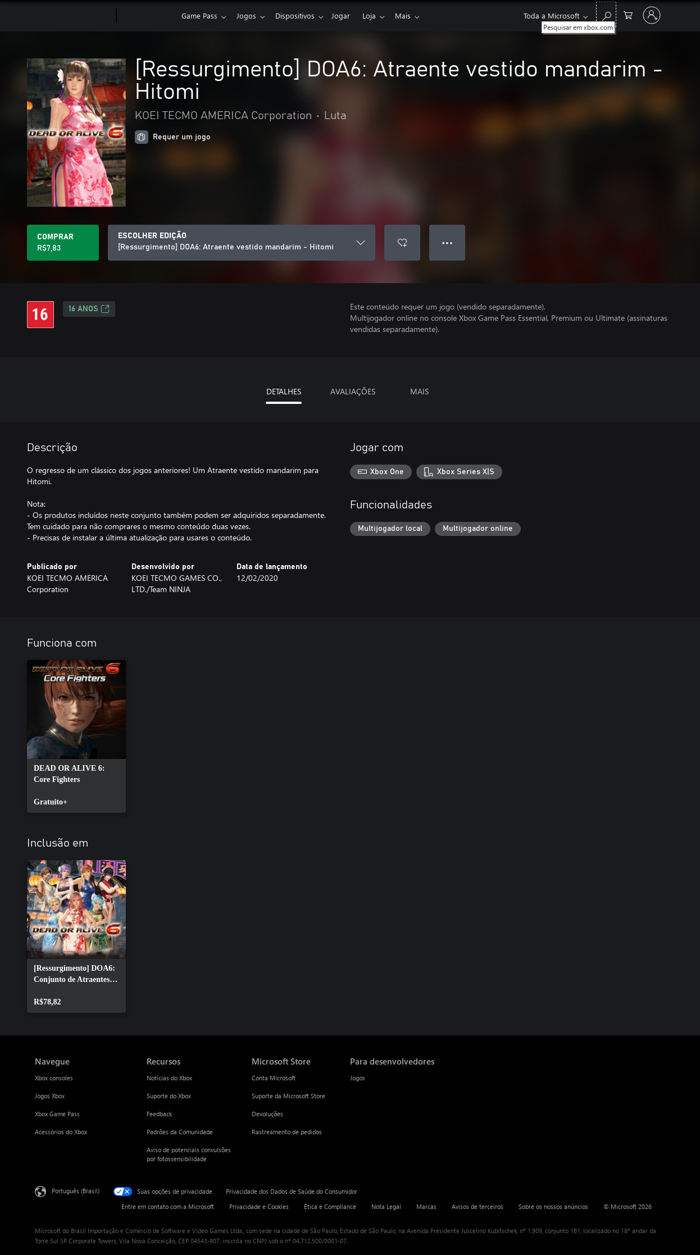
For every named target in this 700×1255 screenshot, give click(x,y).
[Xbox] (147, 16)
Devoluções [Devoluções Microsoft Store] (267, 1113)
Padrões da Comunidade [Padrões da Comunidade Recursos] (180, 1131)
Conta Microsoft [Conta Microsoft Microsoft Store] (274, 1077)
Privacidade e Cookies (259, 1206)
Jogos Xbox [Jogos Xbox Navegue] (50, 1095)
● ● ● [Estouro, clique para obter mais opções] (447, 242)
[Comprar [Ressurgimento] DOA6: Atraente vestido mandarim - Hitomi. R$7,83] (63, 243)
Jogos (248, 15)
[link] (76, 736)
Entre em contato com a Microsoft (167, 1206)
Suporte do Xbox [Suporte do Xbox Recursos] (169, 1095)
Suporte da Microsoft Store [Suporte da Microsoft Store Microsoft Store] (288, 1095)
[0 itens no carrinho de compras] (628, 14)
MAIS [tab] (419, 391)
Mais (414, 15)
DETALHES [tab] (283, 391)
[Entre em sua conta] (651, 15)
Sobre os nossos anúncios (553, 1206)
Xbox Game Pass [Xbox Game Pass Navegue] (57, 1113)
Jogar (347, 15)
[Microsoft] (73, 16)
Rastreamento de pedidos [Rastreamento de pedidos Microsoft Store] (287, 1131)
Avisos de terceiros (477, 1206)
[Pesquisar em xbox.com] (606, 14)
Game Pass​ (199, 15)
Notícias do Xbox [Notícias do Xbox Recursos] (169, 1077)
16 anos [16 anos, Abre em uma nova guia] (89, 308)
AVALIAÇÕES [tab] (352, 391)
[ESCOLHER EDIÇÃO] (241, 243)
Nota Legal (386, 1206)
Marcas (426, 1206)
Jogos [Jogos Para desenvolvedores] (357, 1077)
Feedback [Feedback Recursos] (159, 1113)
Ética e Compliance (330, 1206)
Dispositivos (299, 15)
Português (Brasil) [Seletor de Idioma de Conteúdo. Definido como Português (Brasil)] (75, 1190)
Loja (378, 15)
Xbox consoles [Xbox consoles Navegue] (54, 1077)
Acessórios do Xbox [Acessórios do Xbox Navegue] (61, 1131)
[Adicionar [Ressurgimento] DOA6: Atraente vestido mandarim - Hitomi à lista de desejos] (402, 243)
